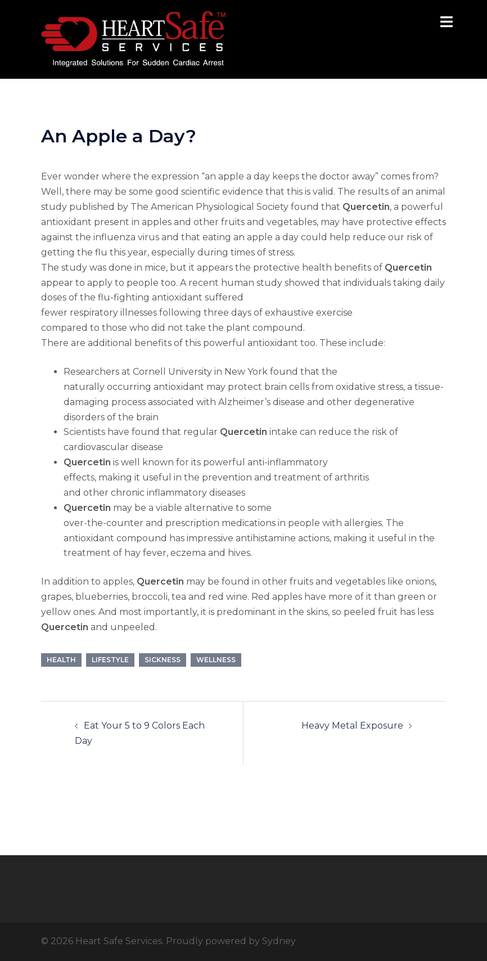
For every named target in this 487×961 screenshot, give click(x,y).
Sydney (279, 941)
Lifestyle (110, 659)
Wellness (216, 659)
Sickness (163, 659)
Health (61, 659)
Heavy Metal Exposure (352, 725)
